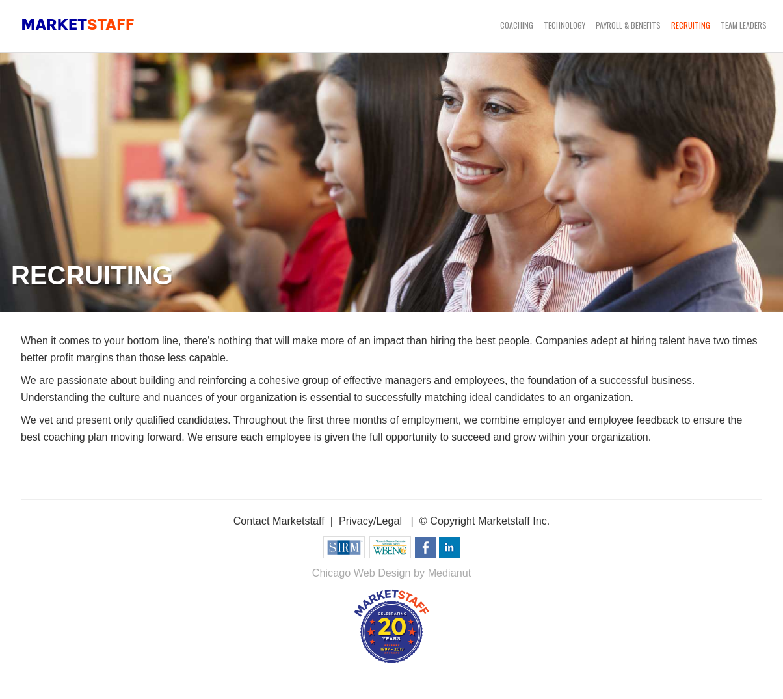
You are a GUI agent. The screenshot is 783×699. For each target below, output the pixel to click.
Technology (564, 25)
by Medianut (442, 573)
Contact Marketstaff (279, 521)
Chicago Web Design (361, 573)
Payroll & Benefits (628, 25)
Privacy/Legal (370, 521)
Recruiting (690, 25)
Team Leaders (744, 25)
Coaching (516, 25)
